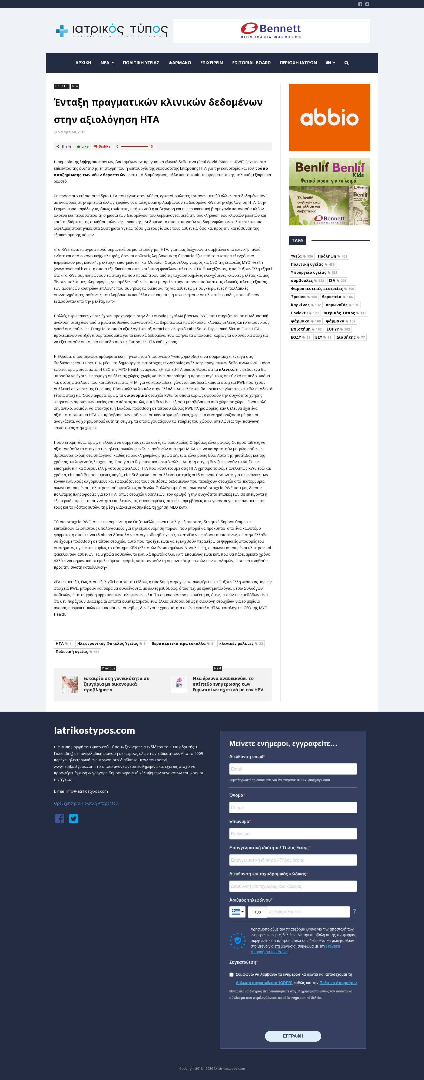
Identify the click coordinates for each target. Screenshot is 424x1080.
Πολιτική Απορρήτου (338, 983)
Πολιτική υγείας (77, 651)
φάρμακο (340, 321)
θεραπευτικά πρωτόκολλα (182, 643)
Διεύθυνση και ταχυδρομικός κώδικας (267, 874)
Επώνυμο (239, 821)
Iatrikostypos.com (94, 730)
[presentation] (270, 1015)
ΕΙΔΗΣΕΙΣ (61, 86)
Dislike (102, 146)
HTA (63, 643)
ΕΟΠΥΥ (338, 329)
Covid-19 (305, 312)
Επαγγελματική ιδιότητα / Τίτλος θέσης (269, 847)
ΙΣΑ (337, 280)
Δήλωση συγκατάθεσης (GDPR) (264, 983)
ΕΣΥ (323, 337)
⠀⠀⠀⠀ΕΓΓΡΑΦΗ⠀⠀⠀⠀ (293, 1036)
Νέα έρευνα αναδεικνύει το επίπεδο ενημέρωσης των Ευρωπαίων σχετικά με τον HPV (228, 684)
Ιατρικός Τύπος (345, 312)
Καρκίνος (306, 304)
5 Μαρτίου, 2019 (71, 132)
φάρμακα (306, 321)
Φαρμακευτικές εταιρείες (322, 288)
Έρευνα (304, 296)
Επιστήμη (306, 329)
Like (83, 146)
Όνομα (236, 795)
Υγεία (302, 256)
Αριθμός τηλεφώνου (250, 900)
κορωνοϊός (342, 304)
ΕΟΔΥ (300, 337)
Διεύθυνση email (246, 756)
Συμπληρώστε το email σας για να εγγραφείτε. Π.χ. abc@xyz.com (279, 780)
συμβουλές (307, 280)
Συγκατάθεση (242, 962)
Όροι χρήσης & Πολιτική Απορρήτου (86, 803)
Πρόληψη (332, 256)
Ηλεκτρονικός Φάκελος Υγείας (111, 643)
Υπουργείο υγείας (314, 272)
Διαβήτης (350, 337)
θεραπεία (337, 296)
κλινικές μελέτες (241, 643)
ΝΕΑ (75, 86)
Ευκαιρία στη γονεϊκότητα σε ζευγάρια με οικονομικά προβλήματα (116, 684)
